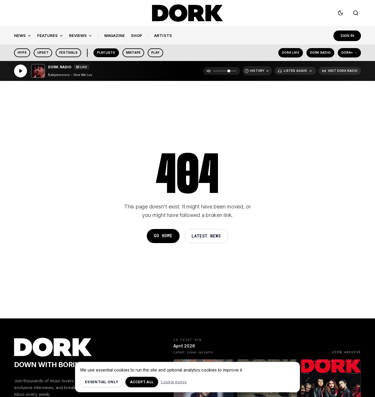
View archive (346, 353)
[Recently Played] (257, 72)
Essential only (101, 382)
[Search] (355, 14)
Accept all (142, 382)
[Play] (20, 72)
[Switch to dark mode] (340, 14)
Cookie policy (174, 382)
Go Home (163, 237)
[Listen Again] (295, 72)
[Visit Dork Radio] (339, 72)
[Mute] (209, 72)
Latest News (206, 237)
